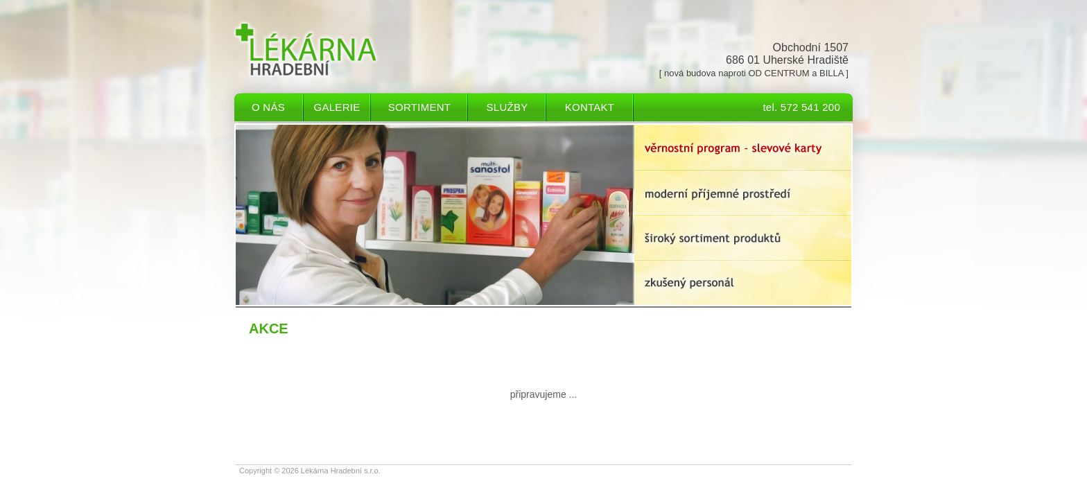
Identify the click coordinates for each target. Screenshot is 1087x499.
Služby (507, 107)
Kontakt (589, 107)
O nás (268, 107)
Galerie (337, 107)
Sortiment (419, 107)
